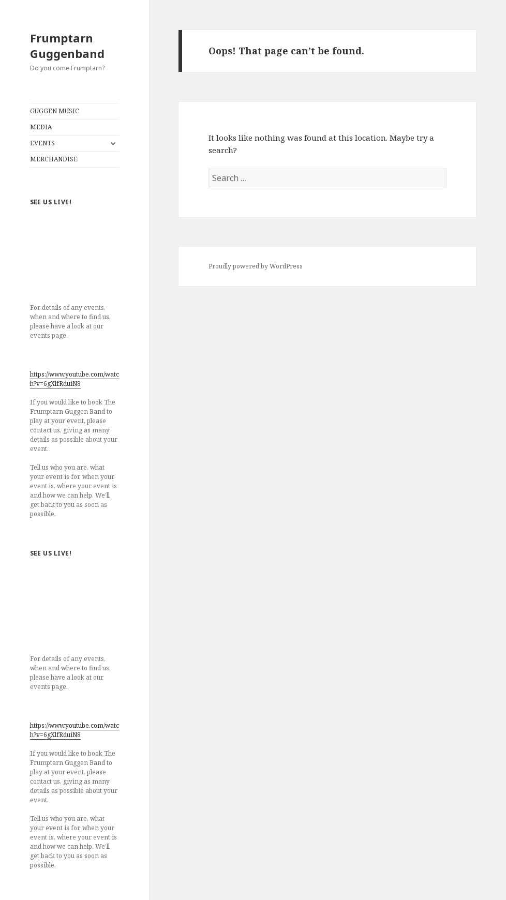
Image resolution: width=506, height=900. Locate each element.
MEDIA (41, 127)
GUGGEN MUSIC (54, 111)
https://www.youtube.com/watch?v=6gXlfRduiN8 (74, 379)
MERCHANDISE (54, 159)
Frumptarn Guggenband (67, 45)
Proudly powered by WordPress (256, 266)
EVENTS (42, 143)
